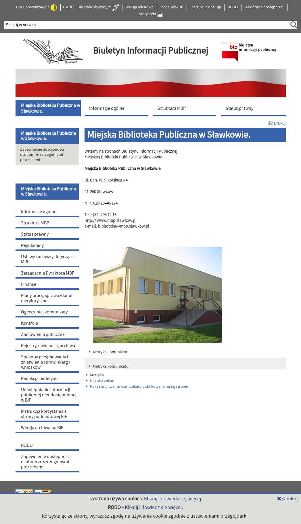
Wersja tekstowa (140, 7)
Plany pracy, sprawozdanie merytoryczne (46, 298)
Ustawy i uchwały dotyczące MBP (47, 259)
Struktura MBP (35, 223)
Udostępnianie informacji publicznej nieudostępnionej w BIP (48, 395)
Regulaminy (32, 245)
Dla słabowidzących (36, 7)
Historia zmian (100, 380)
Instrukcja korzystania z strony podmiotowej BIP (44, 413)
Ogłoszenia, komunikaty (44, 312)
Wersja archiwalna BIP (42, 428)
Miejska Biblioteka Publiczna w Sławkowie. (48, 135)
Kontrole (29, 323)
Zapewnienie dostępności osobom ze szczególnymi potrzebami (46, 462)
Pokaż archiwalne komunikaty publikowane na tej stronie (137, 386)
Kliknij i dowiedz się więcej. (173, 498)
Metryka (95, 375)
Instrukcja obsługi (205, 7)
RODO (233, 7)
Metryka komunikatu (109, 352)
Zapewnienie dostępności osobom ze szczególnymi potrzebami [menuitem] (42, 154)
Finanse (28, 284)
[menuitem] (49, 108)
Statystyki (150, 14)
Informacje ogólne (38, 212)
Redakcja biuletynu (39, 378)
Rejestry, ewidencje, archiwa (48, 346)
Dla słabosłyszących (98, 7)
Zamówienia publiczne (43, 334)
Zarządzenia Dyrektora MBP (47, 273)
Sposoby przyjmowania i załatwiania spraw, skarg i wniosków (45, 362)
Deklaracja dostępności (264, 7)
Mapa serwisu (171, 7)
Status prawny (35, 234)
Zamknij (288, 498)
